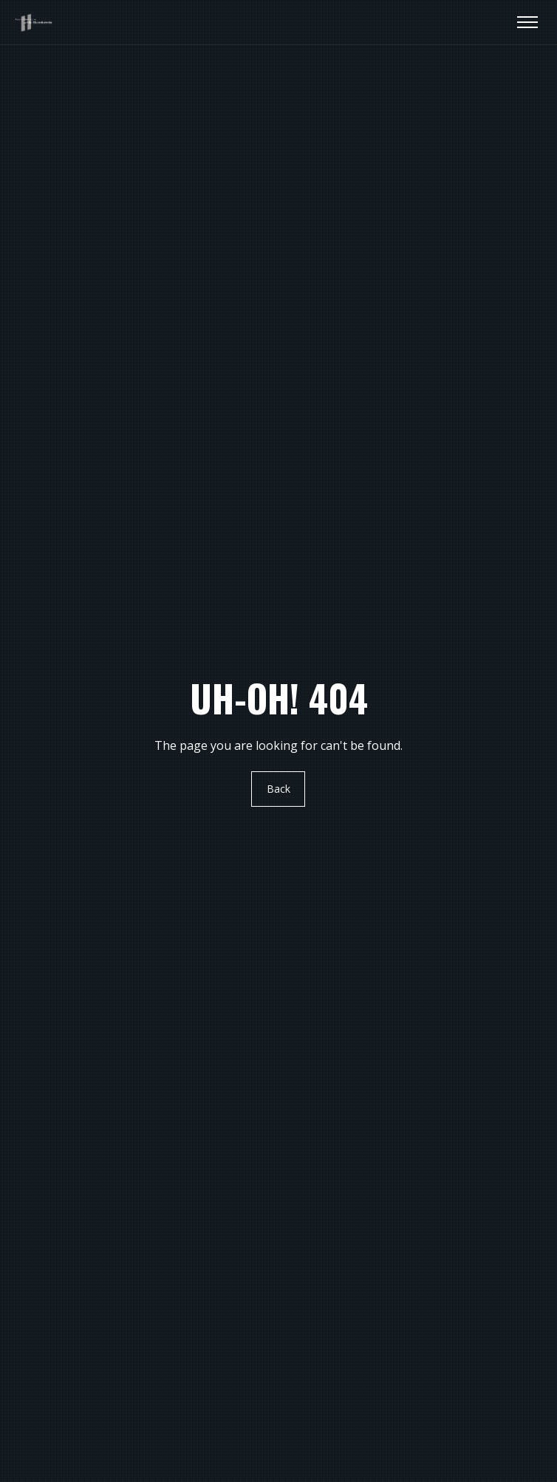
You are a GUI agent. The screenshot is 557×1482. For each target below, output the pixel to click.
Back (278, 789)
